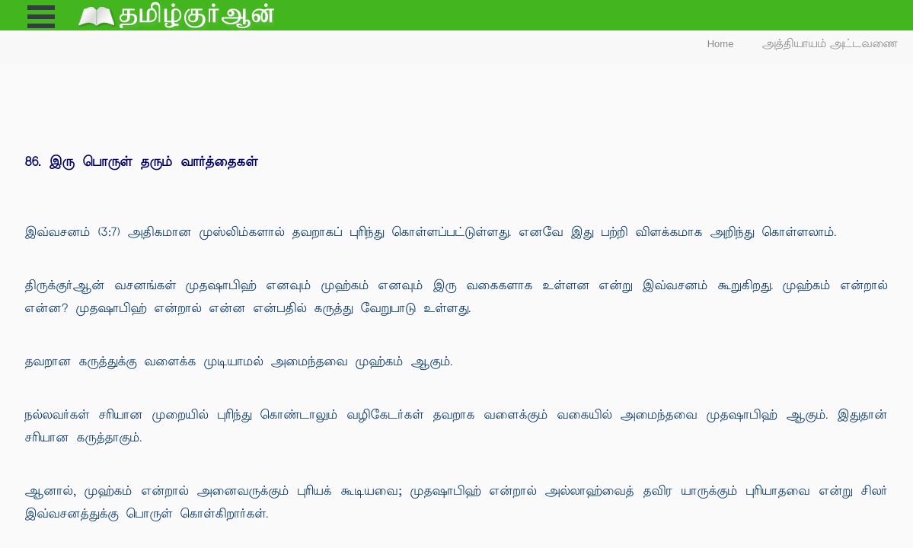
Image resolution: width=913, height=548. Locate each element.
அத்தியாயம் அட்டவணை (830, 43)
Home (720, 43)
